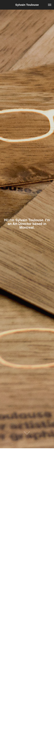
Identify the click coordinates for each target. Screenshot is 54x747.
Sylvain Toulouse (27, 4)
